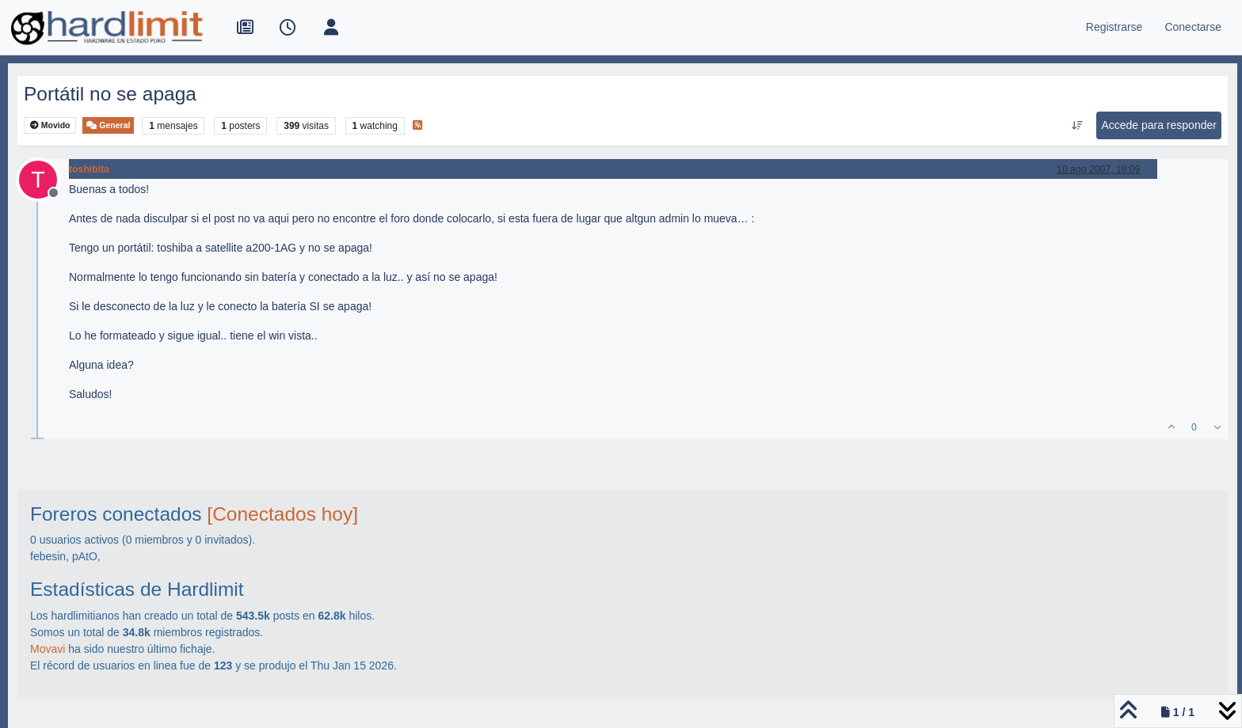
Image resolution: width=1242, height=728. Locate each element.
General (108, 125)
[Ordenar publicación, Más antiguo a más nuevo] (1077, 126)
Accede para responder (1159, 125)
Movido (50, 125)
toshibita (89, 169)
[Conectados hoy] (282, 514)
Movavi (47, 649)
